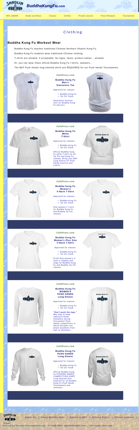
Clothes (67, 16)
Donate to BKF (79, 417)
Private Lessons (85, 16)
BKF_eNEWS (12, 16)
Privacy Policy (101, 417)
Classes (52, 16)
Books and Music (34, 16)
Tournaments (129, 16)
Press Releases (108, 16)
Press (6, 423)
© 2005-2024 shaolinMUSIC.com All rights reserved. (80, 426)
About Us (30, 417)
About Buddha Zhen (53, 417)
